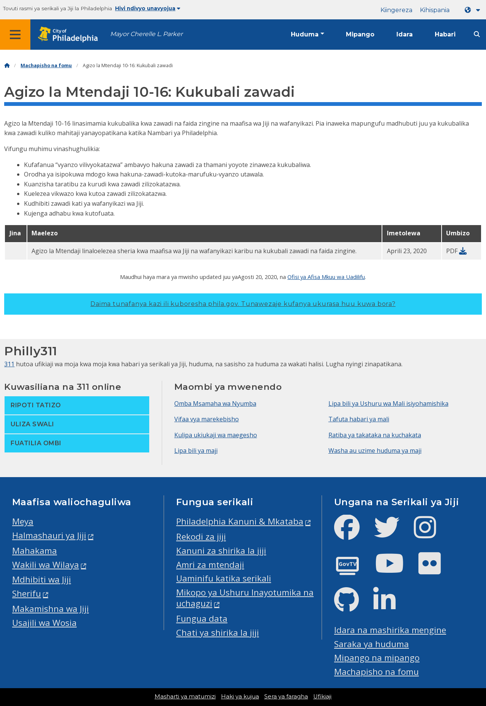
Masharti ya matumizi (185, 696)
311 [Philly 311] (9, 364)
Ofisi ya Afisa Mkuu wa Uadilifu (326, 277)
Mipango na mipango (377, 657)
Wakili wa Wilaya (45, 564)
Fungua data (201, 618)
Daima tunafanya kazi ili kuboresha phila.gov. (243, 303)
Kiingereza (396, 10)
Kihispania (435, 10)
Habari (445, 34)
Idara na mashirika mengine (390, 630)
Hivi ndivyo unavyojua (147, 8)
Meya (22, 521)
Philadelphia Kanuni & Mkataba (239, 521)
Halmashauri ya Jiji (49, 535)
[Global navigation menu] (15, 34)
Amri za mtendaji (210, 564)
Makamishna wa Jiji (50, 609)
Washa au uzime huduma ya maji (374, 450)
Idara (404, 34)
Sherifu (26, 593)
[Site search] (477, 34)
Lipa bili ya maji (196, 450)
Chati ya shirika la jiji (217, 632)
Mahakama (34, 550)
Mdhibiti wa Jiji (41, 579)
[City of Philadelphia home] (70, 35)
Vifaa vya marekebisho (206, 419)
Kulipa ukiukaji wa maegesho (215, 435)
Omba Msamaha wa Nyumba (215, 403)
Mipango (360, 34)
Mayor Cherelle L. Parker (146, 34)
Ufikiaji (322, 696)
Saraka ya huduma (371, 644)
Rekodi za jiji (201, 536)
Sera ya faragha (286, 696)
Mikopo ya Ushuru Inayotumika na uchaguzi (245, 597)
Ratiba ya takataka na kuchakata (374, 435)
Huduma (305, 34)
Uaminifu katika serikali (223, 578)
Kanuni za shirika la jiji (221, 550)
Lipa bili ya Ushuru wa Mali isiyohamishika (388, 403)
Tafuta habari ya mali (358, 419)
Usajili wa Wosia (44, 623)
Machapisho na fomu (46, 65)
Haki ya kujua (240, 696)
